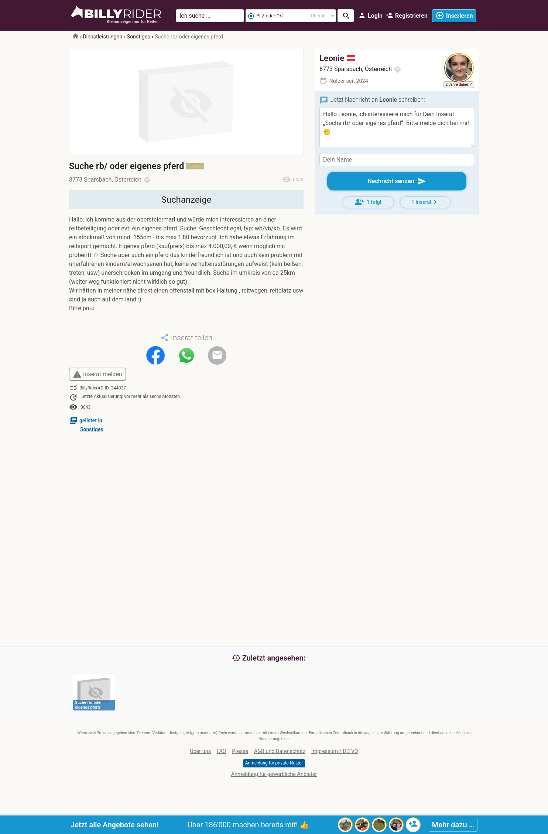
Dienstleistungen (102, 37)
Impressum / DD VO (334, 751)
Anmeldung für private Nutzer (274, 763)
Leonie (337, 58)
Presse (240, 751)
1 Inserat (425, 202)
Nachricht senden (396, 181)
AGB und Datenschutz (279, 751)
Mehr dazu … (453, 824)
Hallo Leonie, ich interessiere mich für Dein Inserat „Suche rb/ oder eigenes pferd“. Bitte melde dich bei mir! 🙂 (396, 127)
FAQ (221, 751)
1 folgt (368, 201)
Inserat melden (97, 374)
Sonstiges (138, 37)
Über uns (200, 751)
